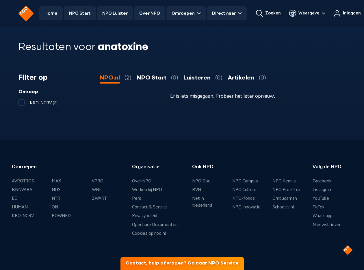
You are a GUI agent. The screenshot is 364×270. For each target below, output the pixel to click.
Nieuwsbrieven (327, 224)
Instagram (323, 189)
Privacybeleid (144, 215)
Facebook (322, 181)
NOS (56, 189)
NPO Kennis (284, 181)
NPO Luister (115, 13)
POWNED (61, 215)
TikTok (318, 207)
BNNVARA (22, 189)
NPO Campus (245, 181)
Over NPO (149, 13)
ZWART (99, 198)
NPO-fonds (243, 198)
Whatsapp (323, 215)
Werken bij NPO (147, 189)
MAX (56, 181)
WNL (97, 189)
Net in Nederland (202, 202)
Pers (136, 198)
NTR (56, 198)
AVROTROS (23, 181)
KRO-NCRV (23, 215)
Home (50, 13)
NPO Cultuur (244, 189)
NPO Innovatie (246, 207)
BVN (196, 189)
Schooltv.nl (283, 207)
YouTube (321, 198)
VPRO (97, 181)
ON (55, 207)
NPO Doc (201, 181)
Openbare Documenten (155, 224)
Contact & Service (149, 207)
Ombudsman (284, 198)
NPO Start (80, 13)
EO (15, 198)
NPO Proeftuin (287, 189)
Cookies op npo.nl (149, 233)
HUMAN (20, 207)
